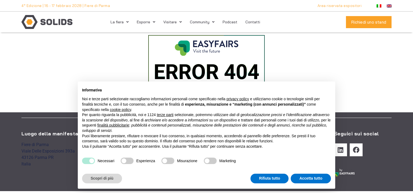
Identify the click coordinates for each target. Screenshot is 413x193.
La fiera (119, 22)
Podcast (230, 22)
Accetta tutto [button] (310, 178)
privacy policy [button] (238, 99)
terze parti (165, 115)
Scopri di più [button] (102, 178)
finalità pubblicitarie (113, 125)
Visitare (172, 22)
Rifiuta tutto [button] (269, 178)
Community (202, 22)
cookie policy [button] (120, 109)
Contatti (252, 22)
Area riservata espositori (340, 5)
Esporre (146, 22)
